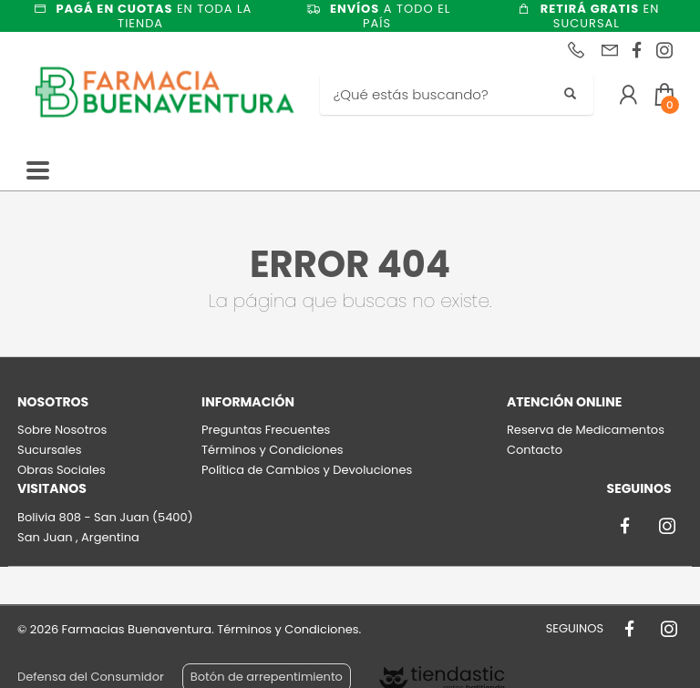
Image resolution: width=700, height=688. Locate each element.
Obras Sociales (61, 469)
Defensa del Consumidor (90, 676)
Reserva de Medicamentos (585, 429)
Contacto (534, 449)
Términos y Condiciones (272, 449)
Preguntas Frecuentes (265, 429)
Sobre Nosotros (62, 429)
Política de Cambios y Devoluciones (306, 469)
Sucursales (49, 449)
